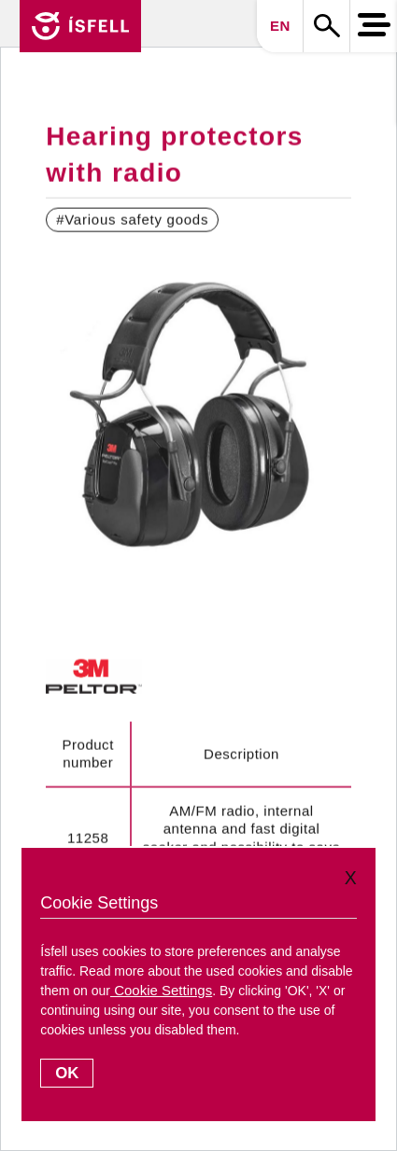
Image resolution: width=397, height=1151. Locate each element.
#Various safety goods (132, 220)
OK (66, 1073)
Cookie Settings (161, 990)
